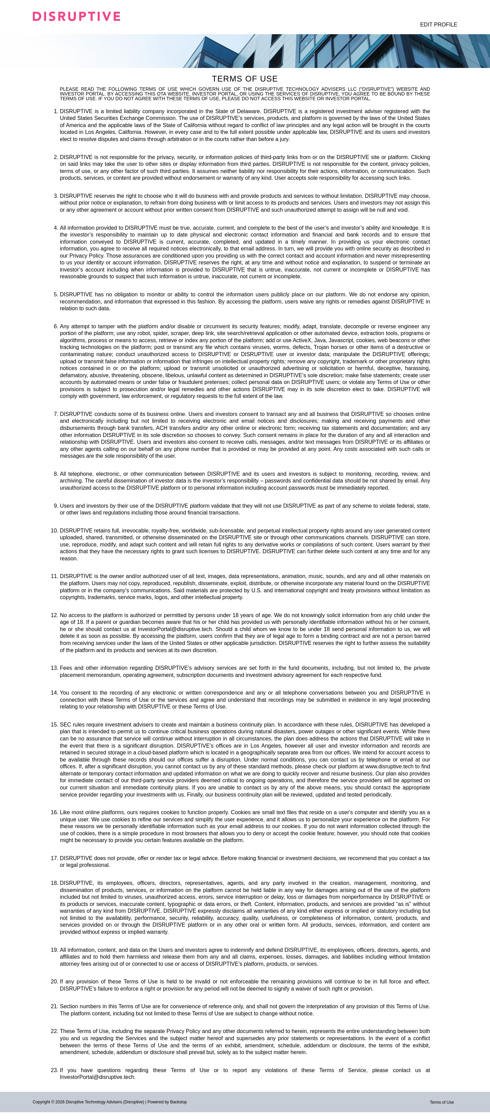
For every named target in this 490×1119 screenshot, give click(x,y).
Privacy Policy (86, 256)
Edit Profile (438, 25)
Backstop (178, 1102)
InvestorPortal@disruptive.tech (175, 629)
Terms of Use (442, 1102)
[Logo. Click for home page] (84, 16)
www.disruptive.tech (389, 766)
